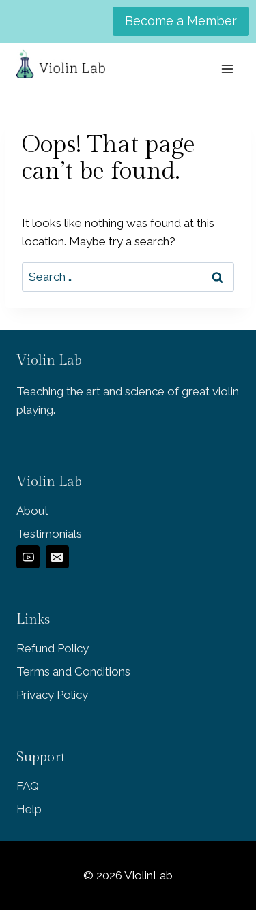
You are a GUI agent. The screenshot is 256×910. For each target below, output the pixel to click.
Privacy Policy (52, 694)
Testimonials (49, 534)
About (32, 510)
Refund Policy (52, 648)
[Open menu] (227, 68)
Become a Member (181, 21)
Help (29, 809)
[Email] (57, 556)
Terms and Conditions (73, 671)
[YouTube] (28, 556)
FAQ (27, 786)
